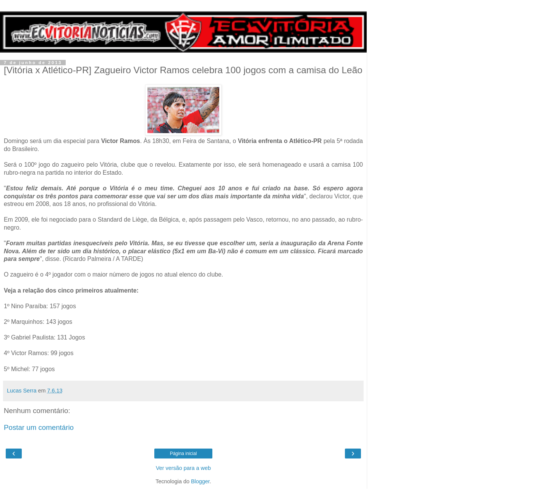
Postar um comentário (39, 427)
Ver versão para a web (183, 468)
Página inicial (183, 453)
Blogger (200, 481)
